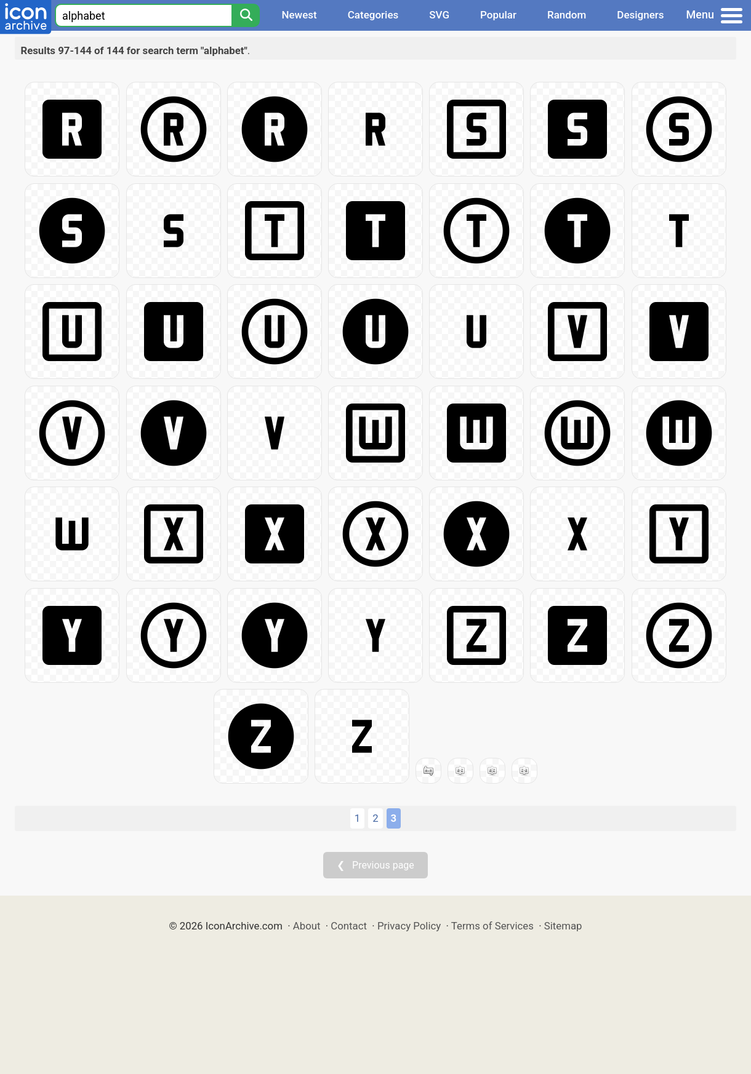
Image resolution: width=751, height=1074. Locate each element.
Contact (349, 926)
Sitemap (563, 926)
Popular (498, 15)
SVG (439, 15)
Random (566, 15)
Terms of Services (492, 926)
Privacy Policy (409, 926)
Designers (640, 15)
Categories (373, 15)
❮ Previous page (375, 865)
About (307, 926)
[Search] (245, 15)
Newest (298, 15)
